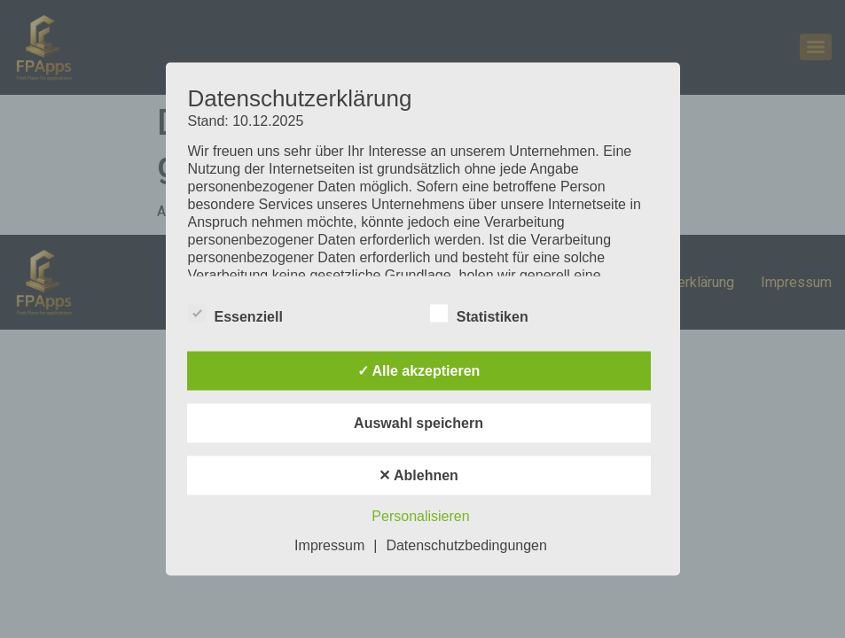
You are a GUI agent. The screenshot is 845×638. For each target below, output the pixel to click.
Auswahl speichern (418, 423)
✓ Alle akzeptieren (419, 370)
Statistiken (479, 313)
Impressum (329, 545)
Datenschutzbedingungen (466, 545)
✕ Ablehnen (418, 475)
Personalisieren (420, 516)
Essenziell (235, 313)
